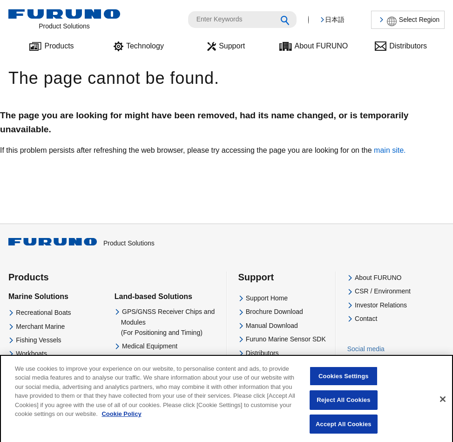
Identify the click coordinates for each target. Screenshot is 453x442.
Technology (145, 46)
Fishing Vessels (38, 340)
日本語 (335, 19)
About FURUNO (321, 46)
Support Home (267, 298)
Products (59, 46)
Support (232, 46)
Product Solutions (81, 243)
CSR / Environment (383, 291)
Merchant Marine (40, 326)
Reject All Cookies (343, 405)
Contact (366, 318)
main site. (390, 150)
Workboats (31, 353)
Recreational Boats (43, 312)
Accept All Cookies (344, 430)
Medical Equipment (149, 346)
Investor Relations (381, 305)
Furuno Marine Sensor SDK (286, 339)
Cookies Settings (343, 382)
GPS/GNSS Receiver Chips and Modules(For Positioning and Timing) (168, 322)
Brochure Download (274, 311)
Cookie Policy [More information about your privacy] (121, 419)
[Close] (443, 405)
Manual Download (272, 325)
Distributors (408, 46)
